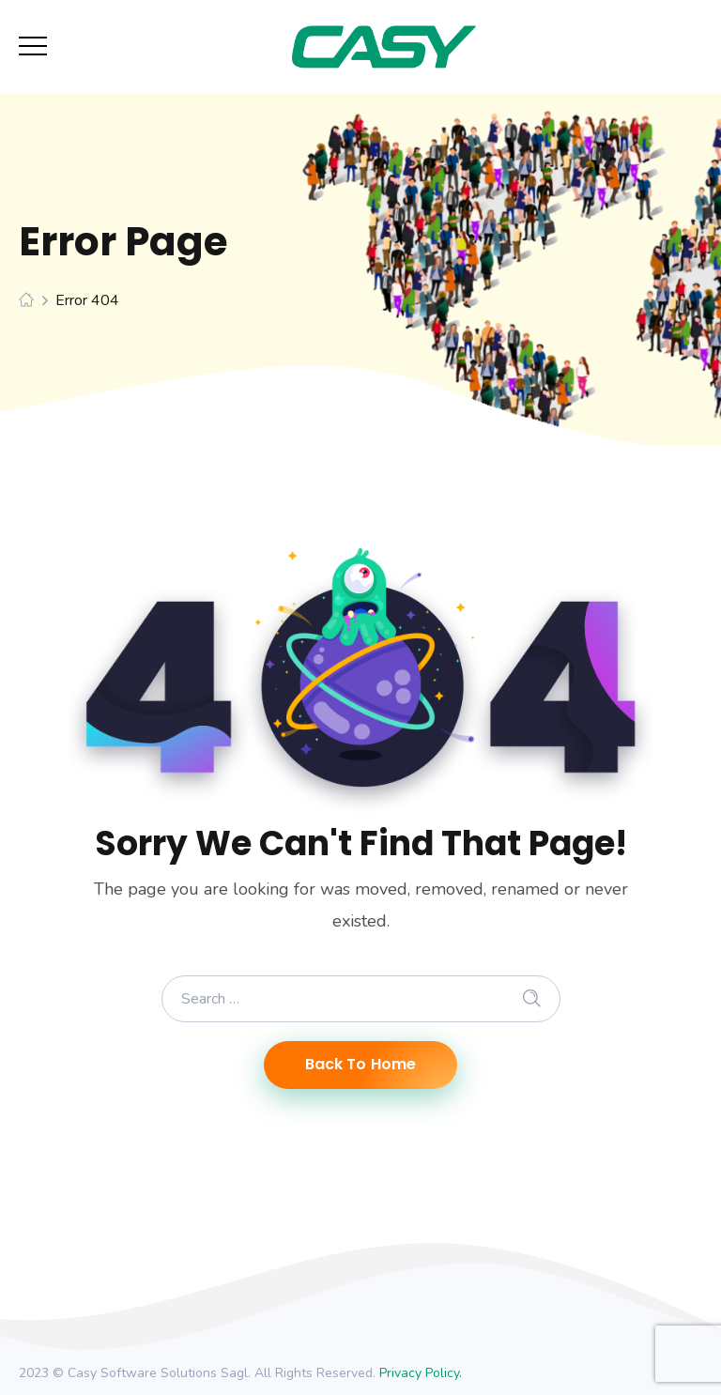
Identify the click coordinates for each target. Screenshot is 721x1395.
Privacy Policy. (420, 1373)
